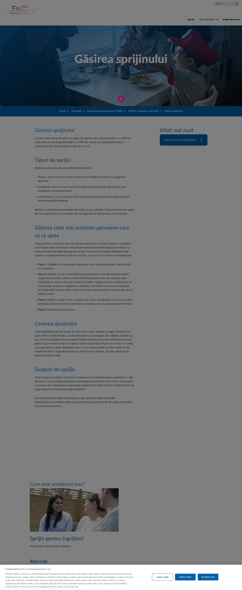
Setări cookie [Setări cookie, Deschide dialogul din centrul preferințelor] (163, 579)
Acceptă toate (208, 579)
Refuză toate (185, 579)
